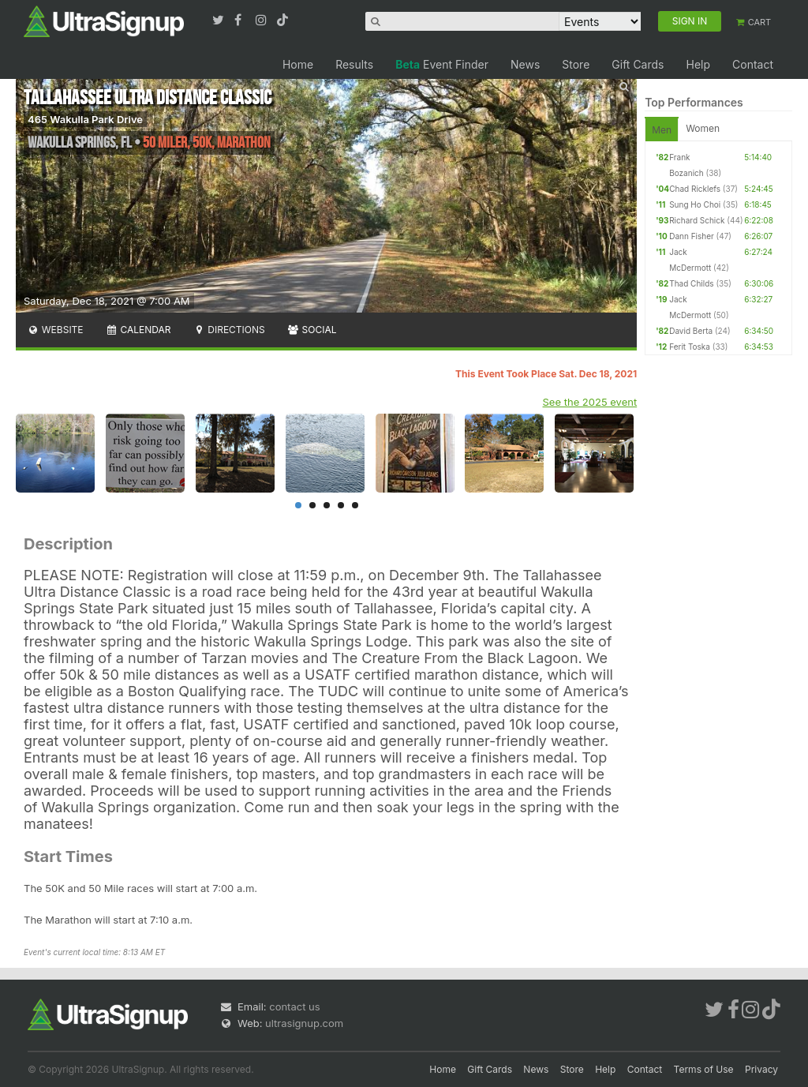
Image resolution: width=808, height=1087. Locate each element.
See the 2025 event (590, 401)
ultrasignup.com (304, 1023)
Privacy (761, 1069)
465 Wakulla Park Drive (85, 119)
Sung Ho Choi (694, 204)
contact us (294, 1006)
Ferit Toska (689, 346)
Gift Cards (638, 64)
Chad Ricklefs (694, 188)
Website (55, 329)
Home (297, 64)
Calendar (138, 329)
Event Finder (441, 64)
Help (698, 64)
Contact (752, 64)
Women (703, 128)
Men (661, 130)
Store (575, 64)
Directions (228, 329)
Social (312, 329)
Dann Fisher (691, 236)
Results (354, 64)
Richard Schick (696, 220)
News (525, 64)
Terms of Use (704, 1069)
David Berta (691, 330)
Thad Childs (691, 283)
